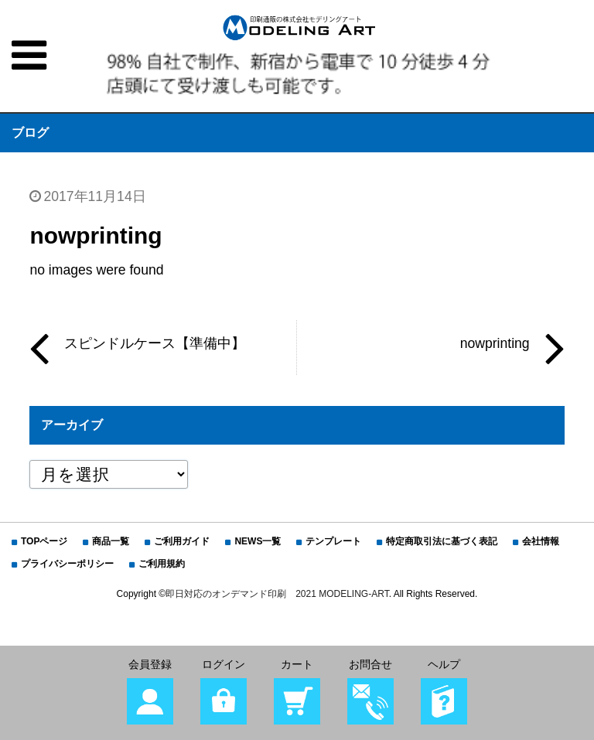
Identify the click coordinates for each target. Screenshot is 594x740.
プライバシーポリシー (67, 563)
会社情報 (540, 541)
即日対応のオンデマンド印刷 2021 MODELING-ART (277, 593)
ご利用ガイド (182, 541)
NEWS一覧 (257, 541)
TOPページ (44, 541)
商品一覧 (110, 541)
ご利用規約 (161, 563)
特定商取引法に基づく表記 (441, 541)
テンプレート (333, 541)
